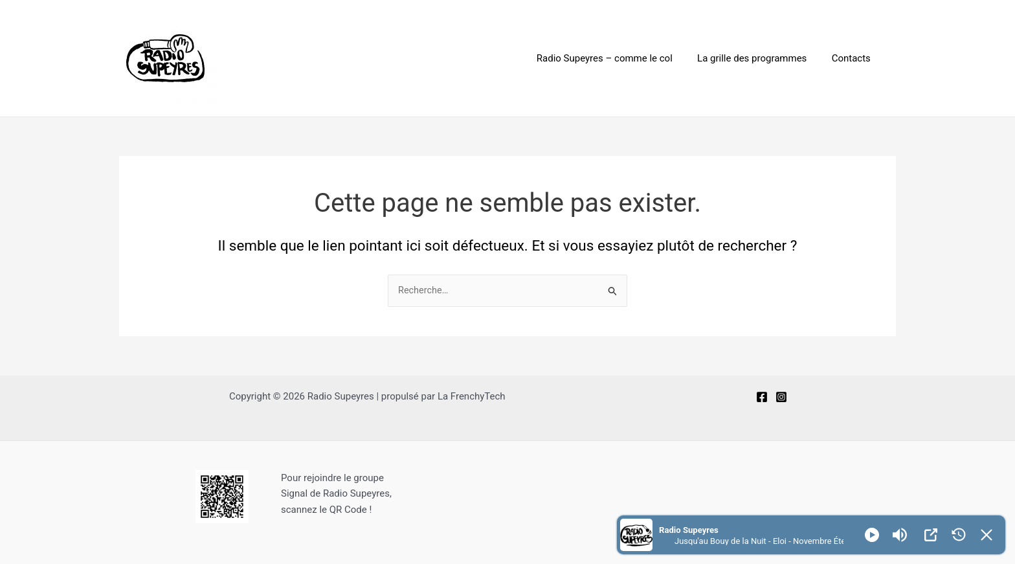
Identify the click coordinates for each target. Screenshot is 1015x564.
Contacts (853, 58)
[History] (959, 535)
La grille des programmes (760, 58)
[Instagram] (781, 397)
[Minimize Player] (986, 535)
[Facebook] (762, 397)
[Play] (872, 535)
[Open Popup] (931, 535)
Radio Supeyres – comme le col (618, 58)
